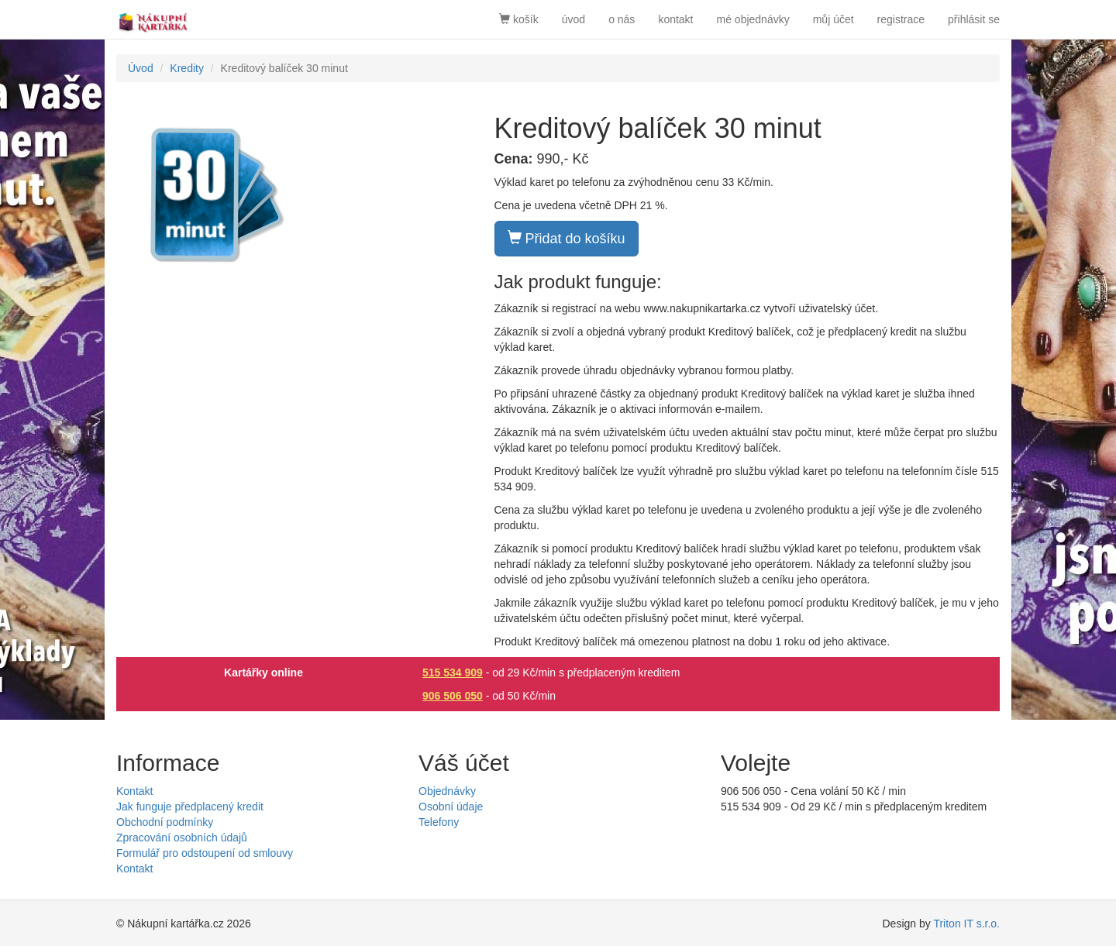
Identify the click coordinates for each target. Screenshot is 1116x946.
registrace (901, 19)
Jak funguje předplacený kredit (190, 806)
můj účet (833, 19)
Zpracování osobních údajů (181, 837)
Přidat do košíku (566, 238)
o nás (621, 19)
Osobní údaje (450, 806)
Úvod (140, 68)
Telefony (438, 822)
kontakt (675, 19)
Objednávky (447, 791)
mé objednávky (753, 19)
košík (519, 19)
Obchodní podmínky (164, 822)
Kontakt (134, 791)
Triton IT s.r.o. (966, 923)
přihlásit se (974, 19)
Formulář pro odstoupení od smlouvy (204, 853)
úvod (573, 19)
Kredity (187, 68)
